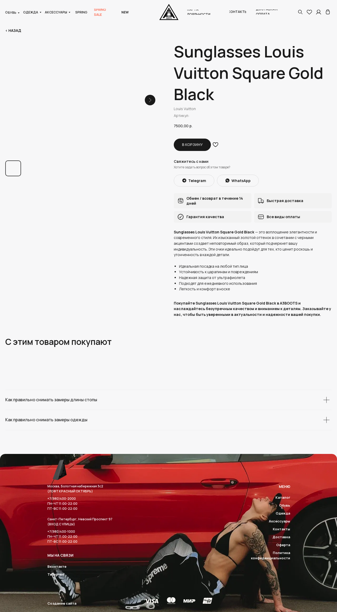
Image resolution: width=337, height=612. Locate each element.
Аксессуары (279, 521)
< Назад (13, 30)
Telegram (55, 574)
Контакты (281, 529)
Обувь (284, 505)
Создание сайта (61, 603)
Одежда (283, 513)
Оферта (283, 544)
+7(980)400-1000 (61, 531)
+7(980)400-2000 (61, 498)
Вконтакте (56, 566)
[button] (300, 12)
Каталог (282, 497)
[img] (328, 12)
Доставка (281, 537)
